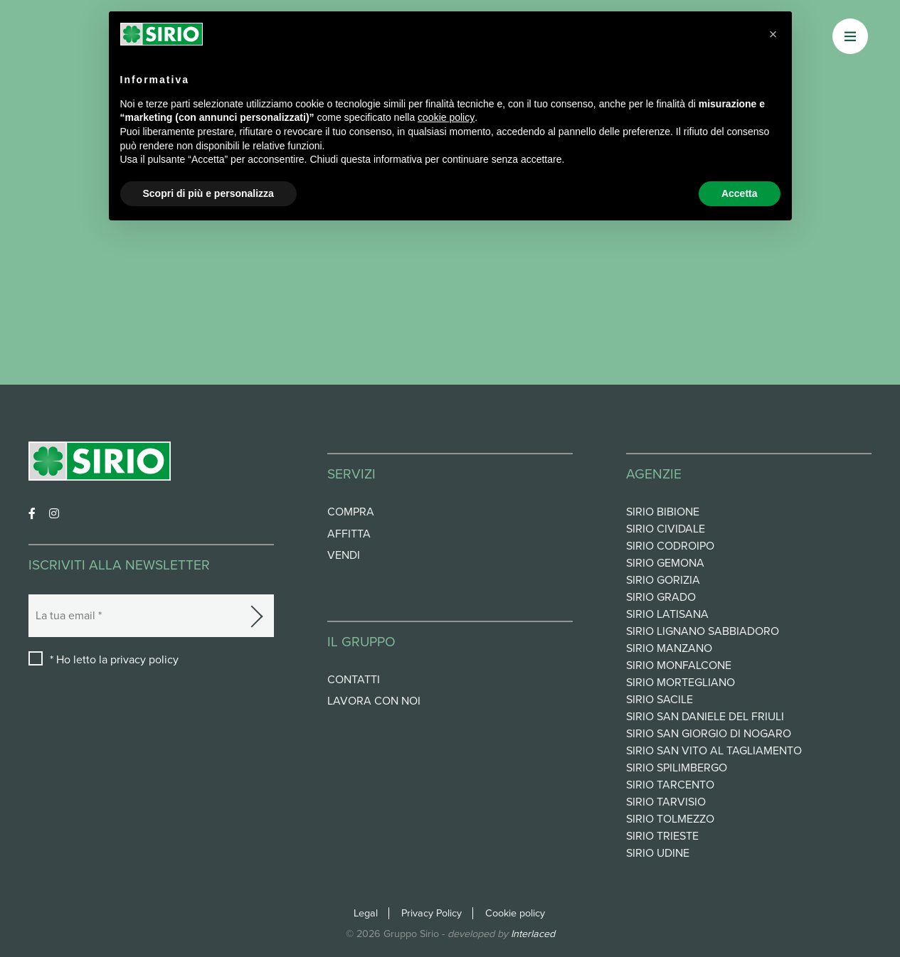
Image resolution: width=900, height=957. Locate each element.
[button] (773, 34)
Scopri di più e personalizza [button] (208, 193)
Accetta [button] (739, 193)
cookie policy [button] (446, 117)
